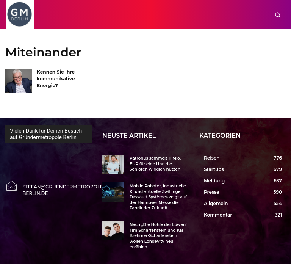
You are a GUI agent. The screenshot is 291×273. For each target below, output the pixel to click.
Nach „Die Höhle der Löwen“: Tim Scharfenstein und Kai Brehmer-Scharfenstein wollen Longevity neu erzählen (158, 233)
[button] (277, 14)
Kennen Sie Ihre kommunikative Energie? (55, 78)
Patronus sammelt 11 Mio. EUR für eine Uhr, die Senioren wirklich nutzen (159, 163)
